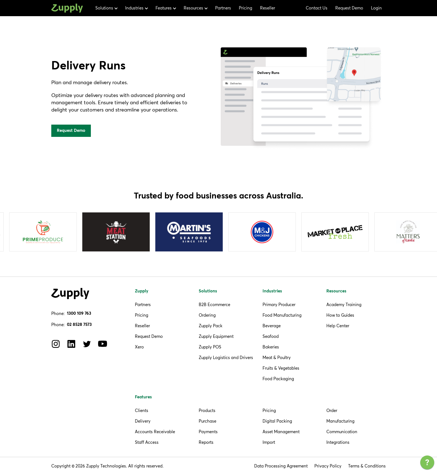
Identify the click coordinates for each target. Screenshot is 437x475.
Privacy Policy (327, 466)
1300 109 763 (79, 313)
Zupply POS (210, 347)
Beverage (272, 325)
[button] (106, 8)
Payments (208, 431)
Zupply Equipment (216, 336)
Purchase (207, 421)
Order (331, 410)
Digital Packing (277, 421)
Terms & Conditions (367, 466)
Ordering (207, 315)
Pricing (245, 8)
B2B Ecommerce (214, 304)
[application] (427, 464)
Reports (206, 442)
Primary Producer (279, 304)
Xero (139, 347)
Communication (341, 431)
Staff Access (147, 442)
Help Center (337, 325)
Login (376, 8)
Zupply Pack (210, 325)
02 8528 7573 (79, 325)
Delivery (142, 421)
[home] (67, 8)
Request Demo (349, 8)
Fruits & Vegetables (281, 368)
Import (269, 442)
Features (143, 397)
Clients (141, 410)
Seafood (271, 336)
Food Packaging (278, 378)
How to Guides (340, 315)
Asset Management (281, 431)
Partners (223, 8)
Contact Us (316, 8)
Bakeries (271, 347)
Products (207, 410)
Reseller (267, 8)
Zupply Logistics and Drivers (226, 357)
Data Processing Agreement (281, 466)
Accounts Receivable (155, 431)
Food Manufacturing (282, 315)
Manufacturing (340, 421)
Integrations (337, 442)
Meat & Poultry (277, 357)
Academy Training (343, 304)
